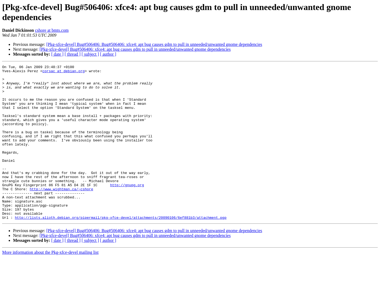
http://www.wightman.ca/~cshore (61, 214)
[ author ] (108, 54)
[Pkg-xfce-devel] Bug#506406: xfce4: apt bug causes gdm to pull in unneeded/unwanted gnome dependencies (135, 49)
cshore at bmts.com (52, 30)
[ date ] (57, 54)
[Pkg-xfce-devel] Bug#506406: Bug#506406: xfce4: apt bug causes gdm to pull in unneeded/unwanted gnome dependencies (154, 44)
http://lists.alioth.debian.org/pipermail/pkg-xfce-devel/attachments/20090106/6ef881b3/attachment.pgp (120, 248)
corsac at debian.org (63, 72)
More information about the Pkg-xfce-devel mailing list (50, 283)
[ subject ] (90, 54)
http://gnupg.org (127, 209)
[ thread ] (73, 54)
